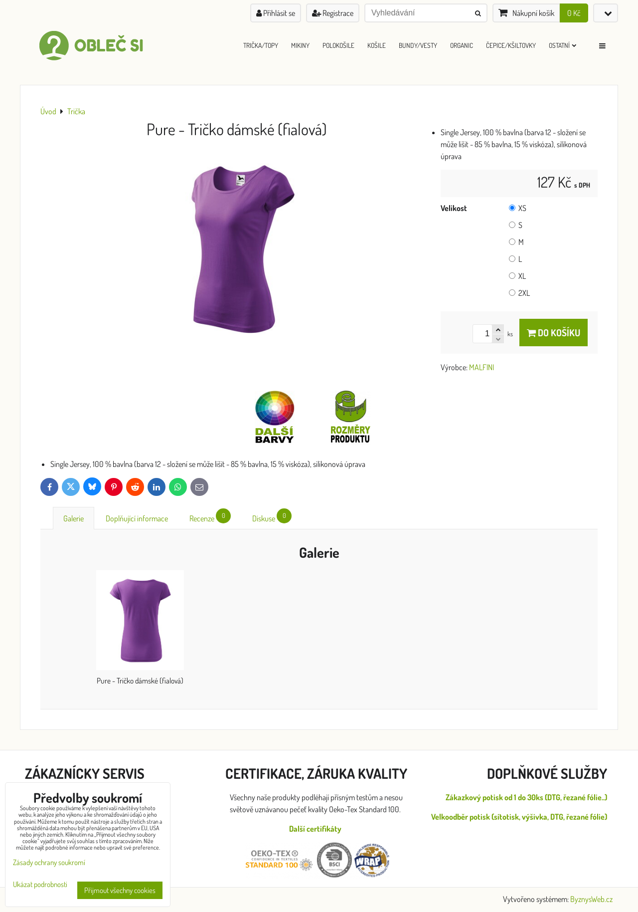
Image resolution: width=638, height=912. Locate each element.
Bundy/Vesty (418, 45)
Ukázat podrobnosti (40, 885)
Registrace (332, 13)
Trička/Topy (260, 45)
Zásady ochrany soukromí (49, 862)
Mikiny (300, 45)
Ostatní (562, 45)
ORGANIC (461, 45)
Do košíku (553, 332)
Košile (376, 45)
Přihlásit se (275, 13)
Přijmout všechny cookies (120, 890)
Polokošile (338, 45)
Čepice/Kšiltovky (511, 45)
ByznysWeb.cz (591, 899)
